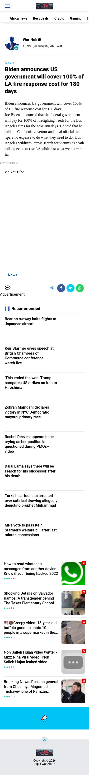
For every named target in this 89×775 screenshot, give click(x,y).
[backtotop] (45, 741)
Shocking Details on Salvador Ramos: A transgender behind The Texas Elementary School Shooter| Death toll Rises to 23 (29, 598)
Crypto (59, 18)
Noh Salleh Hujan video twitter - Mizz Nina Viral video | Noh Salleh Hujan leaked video (30, 657)
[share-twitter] (70, 288)
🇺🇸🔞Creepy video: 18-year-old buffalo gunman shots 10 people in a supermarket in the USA (30, 628)
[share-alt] (52, 288)
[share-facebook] (61, 288)
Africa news (18, 18)
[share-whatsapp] (80, 288)
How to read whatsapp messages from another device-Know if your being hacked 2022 (31, 569)
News (9, 63)
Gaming (76, 18)
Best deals (41, 18)
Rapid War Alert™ (44, 764)
